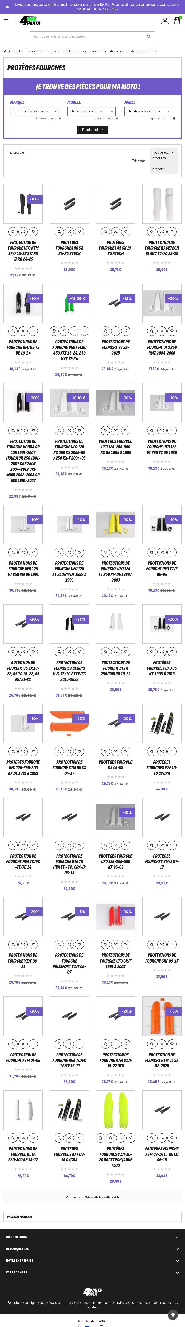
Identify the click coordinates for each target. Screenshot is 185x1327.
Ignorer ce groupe (47, 118)
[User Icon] (165, 20)
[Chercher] (86, 36)
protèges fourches (19, 1215)
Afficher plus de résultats (92, 1196)
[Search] (148, 36)
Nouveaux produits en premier (164, 160)
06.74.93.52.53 (105, 9)
